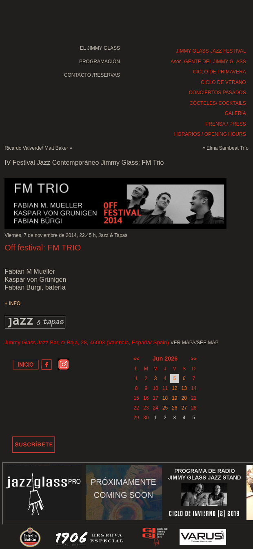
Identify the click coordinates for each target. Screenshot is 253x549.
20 (183, 398)
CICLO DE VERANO (223, 82)
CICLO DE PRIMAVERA (219, 72)
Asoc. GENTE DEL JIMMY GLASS (208, 61)
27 (183, 408)
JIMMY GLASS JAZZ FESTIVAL (211, 51)
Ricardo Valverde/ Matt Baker (36, 148)
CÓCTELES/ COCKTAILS (217, 103)
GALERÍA (235, 113)
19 (174, 398)
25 (165, 408)
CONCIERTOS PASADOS (217, 92)
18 (165, 398)
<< (136, 359)
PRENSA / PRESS (225, 124)
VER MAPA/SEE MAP (195, 342)
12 (174, 388)
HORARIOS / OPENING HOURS (210, 134)
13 (183, 388)
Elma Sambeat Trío (227, 148)
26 (174, 408)
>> (194, 359)
